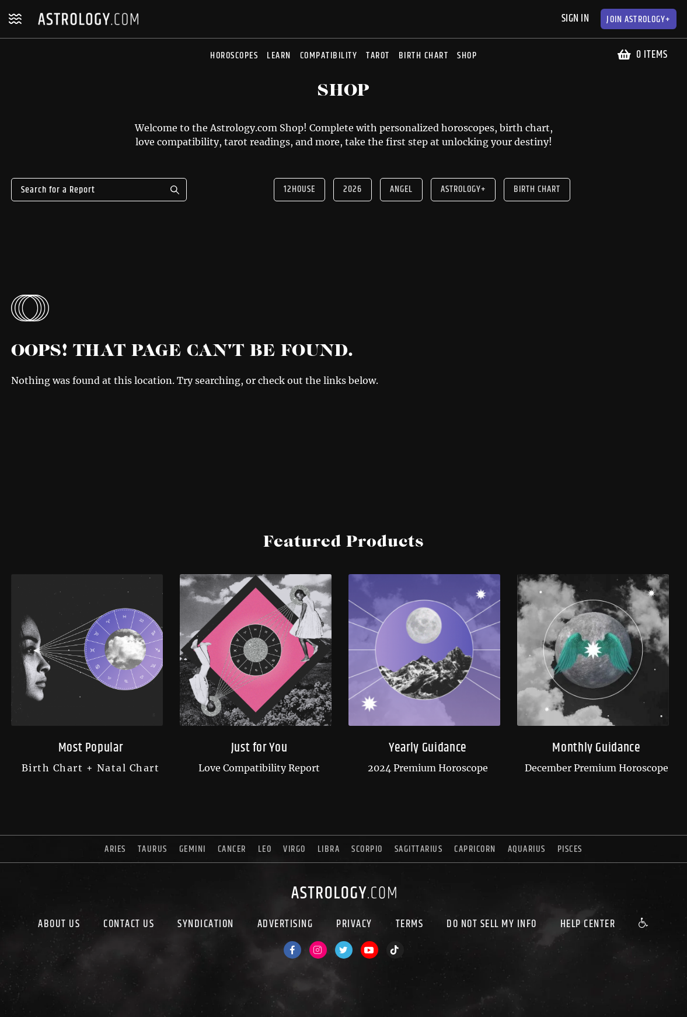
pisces (570, 849)
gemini (192, 849)
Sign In (576, 19)
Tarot (378, 55)
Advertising (285, 924)
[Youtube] (369, 950)
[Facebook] (292, 950)
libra (329, 849)
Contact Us (128, 924)
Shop (467, 55)
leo (265, 849)
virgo (294, 849)
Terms (410, 924)
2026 (352, 189)
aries (115, 849)
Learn (279, 55)
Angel (401, 189)
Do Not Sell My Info (492, 924)
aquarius (527, 849)
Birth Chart (424, 55)
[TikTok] (395, 950)
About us (59, 924)
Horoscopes (234, 55)
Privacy (354, 924)
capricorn (475, 849)
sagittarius (419, 849)
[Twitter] (344, 950)
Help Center (588, 924)
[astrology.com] (343, 901)
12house (299, 189)
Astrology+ (638, 19)
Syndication (205, 924)
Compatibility (329, 55)
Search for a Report (175, 189)
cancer (232, 849)
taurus (153, 849)
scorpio (367, 849)
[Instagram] (318, 950)
